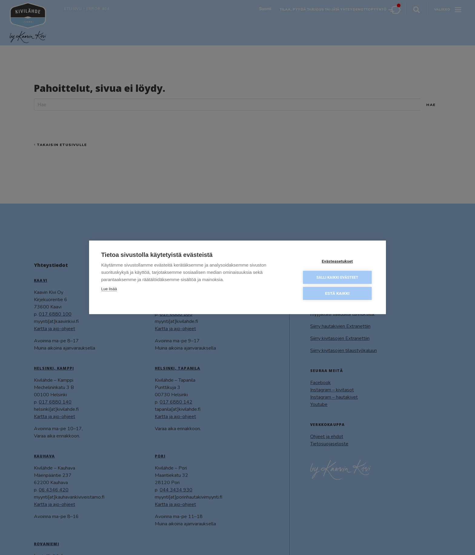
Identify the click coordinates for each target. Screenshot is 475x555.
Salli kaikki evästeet (337, 278)
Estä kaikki (337, 294)
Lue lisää (109, 289)
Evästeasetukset (337, 262)
